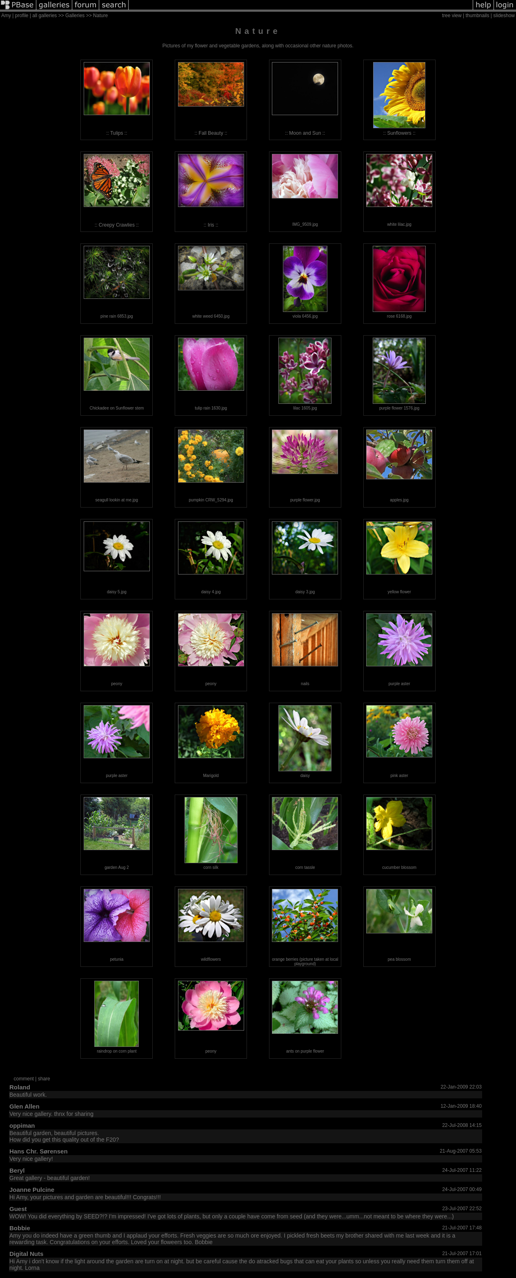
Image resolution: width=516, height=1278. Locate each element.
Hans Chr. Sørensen (38, 1151)
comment (24, 1079)
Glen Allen (24, 1106)
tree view (452, 15)
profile (22, 15)
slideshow (504, 15)
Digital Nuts (26, 1253)
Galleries (75, 15)
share (44, 1079)
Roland (19, 1087)
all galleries (44, 15)
